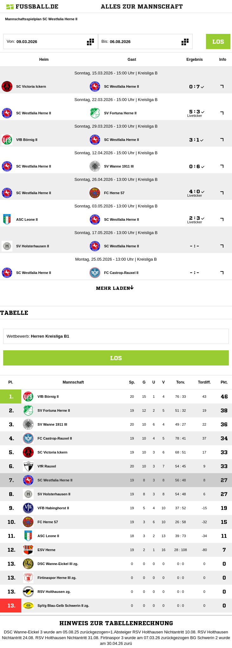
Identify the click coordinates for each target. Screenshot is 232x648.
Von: (11, 41)
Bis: (105, 41)
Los (116, 358)
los (218, 41)
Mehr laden (117, 287)
